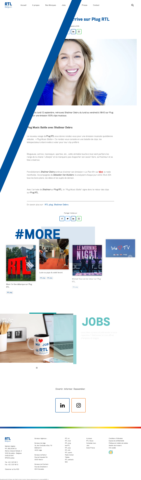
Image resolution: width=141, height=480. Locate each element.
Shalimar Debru (61, 204)
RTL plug (49, 204)
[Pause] (37, 368)
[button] (132, 5)
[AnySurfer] (111, 452)
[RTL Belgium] (10, 5)
